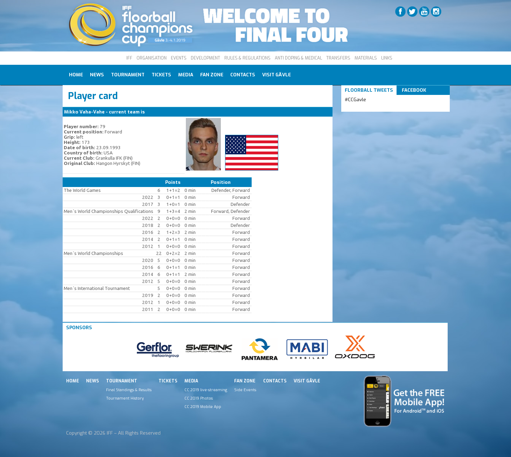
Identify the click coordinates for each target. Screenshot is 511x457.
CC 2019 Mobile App (202, 406)
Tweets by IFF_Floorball (372, 108)
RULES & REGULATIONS (247, 58)
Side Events (245, 389)
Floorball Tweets (369, 90)
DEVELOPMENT (205, 58)
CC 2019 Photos (198, 398)
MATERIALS (366, 58)
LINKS (386, 58)
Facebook (414, 90)
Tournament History (125, 398)
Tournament (128, 75)
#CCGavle (355, 100)
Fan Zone (211, 75)
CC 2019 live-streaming (205, 389)
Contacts (242, 75)
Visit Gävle (276, 75)
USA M (153, 112)
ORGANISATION (151, 58)
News (97, 75)
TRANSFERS (338, 58)
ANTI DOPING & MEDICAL (298, 58)
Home (76, 75)
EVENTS (179, 58)
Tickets (161, 75)
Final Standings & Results (129, 389)
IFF (129, 58)
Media (185, 75)
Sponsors (79, 328)
